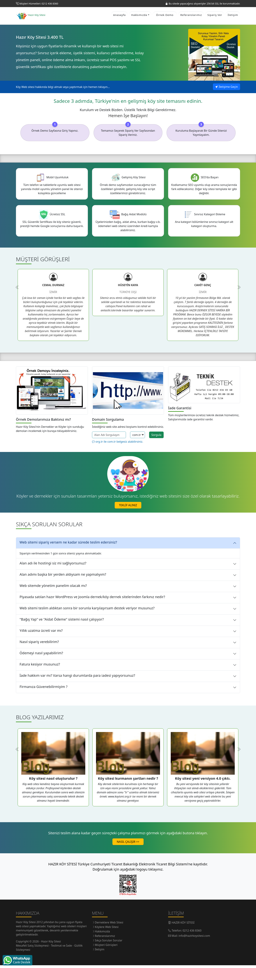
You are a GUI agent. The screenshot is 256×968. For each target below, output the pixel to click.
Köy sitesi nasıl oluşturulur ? (53, 781)
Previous (17, 289)
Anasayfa (119, 16)
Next (238, 289)
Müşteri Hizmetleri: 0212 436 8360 (38, 3)
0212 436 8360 (192, 933)
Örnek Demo (164, 16)
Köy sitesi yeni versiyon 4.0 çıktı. (203, 781)
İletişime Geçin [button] (226, 89)
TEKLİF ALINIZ (128, 508)
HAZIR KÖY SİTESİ (183, 925)
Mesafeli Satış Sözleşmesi (32, 948)
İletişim (233, 16)
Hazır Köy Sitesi (26, 925)
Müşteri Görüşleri (106, 948)
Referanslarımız (191, 16)
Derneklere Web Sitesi (109, 925)
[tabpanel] (53, 307)
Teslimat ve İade (62, 948)
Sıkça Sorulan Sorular (108, 943)
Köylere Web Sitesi (106, 930)
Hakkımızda (102, 934)
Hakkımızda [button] (139, 16)
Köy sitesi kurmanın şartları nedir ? (128, 781)
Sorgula (156, 437)
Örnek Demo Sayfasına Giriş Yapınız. (54, 133)
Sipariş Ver (214, 16)
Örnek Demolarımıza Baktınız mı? (43, 422)
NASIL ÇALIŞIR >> (128, 844)
